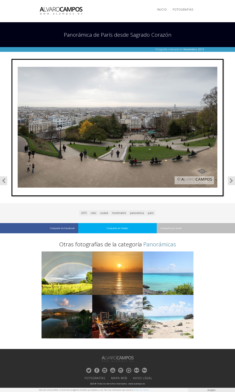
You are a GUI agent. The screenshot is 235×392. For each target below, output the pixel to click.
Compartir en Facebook (62, 228)
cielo (93, 213)
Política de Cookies (141, 390)
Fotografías (183, 9)
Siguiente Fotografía (231, 180)
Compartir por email (170, 228)
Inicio (162, 9)
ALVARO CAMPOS (62, 11)
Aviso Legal (142, 378)
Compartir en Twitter (117, 228)
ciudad (104, 213)
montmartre (119, 213)
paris (151, 213)
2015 (84, 213)
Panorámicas (159, 244)
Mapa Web (119, 378)
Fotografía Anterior (3, 180)
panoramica (137, 213)
